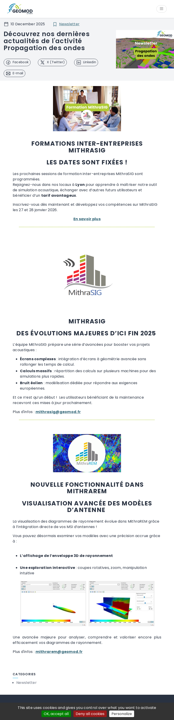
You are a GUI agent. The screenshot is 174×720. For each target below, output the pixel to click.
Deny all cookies (90, 713)
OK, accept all (56, 713)
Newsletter (69, 24)
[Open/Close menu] (161, 9)
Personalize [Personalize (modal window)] (121, 713)
